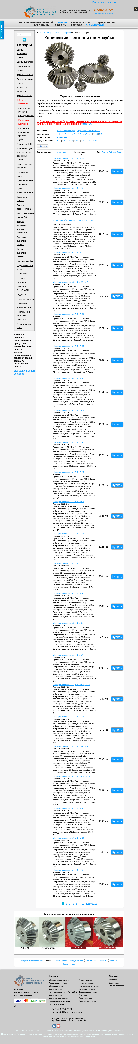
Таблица (112, 152)
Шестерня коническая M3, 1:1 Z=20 (68, 378)
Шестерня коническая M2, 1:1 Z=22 (68, 563)
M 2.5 (74, 134)
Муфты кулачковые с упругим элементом (23, 227)
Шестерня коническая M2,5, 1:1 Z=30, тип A (71, 685)
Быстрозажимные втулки (89, 986)
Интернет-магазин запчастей (36, 22)
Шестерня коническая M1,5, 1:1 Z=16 (68, 534)
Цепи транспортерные (25, 190)
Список (120, 152)
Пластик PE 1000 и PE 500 (24, 305)
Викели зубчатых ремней (21, 253)
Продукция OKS (24, 144)
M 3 (79, 134)
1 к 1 (59, 141)
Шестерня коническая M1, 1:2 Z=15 (68, 808)
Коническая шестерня (66, 131)
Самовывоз (114, 983)
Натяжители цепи (23, 174)
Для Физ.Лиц (41, 24)
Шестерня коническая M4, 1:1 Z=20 (68, 870)
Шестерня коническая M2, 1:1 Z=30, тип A (70, 282)
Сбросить (42, 146)
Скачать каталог (81, 22)
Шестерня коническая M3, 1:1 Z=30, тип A (70, 746)
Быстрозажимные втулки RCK (25, 215)
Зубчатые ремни (25, 74)
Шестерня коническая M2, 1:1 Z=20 (68, 188)
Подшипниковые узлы (25, 267)
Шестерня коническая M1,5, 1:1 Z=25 (68, 346)
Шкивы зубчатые (25, 62)
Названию (57, 152)
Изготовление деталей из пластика (23, 315)
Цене (64, 152)
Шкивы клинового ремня (22, 53)
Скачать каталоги (116, 986)
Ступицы (21, 278)
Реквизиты (59, 24)
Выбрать (63, 137)
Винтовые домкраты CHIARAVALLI (23, 286)
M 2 (69, 134)
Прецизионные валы (24, 326)
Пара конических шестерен (88, 131)
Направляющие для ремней (24, 166)
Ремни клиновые (25, 79)
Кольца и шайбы (25, 261)
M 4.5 (95, 134)
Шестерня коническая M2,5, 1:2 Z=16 (68, 502)
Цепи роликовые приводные (25, 182)
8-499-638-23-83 (63, 1009)
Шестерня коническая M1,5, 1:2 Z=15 (68, 472)
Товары (62, 22)
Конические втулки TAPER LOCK (63, 992)
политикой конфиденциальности (91, 1034)
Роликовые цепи (85, 980)
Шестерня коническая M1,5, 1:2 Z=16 (68, 410)
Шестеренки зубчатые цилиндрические (26, 112)
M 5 (100, 134)
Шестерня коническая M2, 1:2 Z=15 (68, 593)
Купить (117, 171)
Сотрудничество (105, 22)
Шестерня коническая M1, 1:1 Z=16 (68, 442)
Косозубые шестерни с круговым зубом (23, 134)
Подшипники (23, 274)
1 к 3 (83, 141)
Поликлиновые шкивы (24, 68)
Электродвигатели (25, 299)
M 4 (90, 134)
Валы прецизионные (87, 1001)
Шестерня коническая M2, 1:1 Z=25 (68, 623)
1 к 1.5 (65, 141)
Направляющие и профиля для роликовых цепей (24, 154)
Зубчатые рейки (24, 95)
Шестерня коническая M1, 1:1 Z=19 (68, 655)
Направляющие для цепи (59, 1001)
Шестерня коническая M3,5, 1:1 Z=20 (68, 838)
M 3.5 (85, 134)
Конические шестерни (24, 122)
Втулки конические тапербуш (22, 87)
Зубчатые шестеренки (22, 102)
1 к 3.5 (89, 141)
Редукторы (22, 295)
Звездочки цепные (22, 199)
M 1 (58, 134)
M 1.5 (63, 134)
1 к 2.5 (77, 141)
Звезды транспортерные (25, 207)
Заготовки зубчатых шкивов (21, 241)
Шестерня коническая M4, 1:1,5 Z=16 (68, 717)
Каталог (53, 976)
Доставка (76, 24)
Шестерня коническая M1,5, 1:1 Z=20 (68, 158)
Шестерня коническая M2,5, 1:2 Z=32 (68, 314)
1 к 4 (95, 141)
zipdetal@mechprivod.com (104, 13)
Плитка (105, 152)
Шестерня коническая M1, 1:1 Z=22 (68, 252)
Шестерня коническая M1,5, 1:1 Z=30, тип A (71, 776)
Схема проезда (95, 24)
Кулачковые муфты (87, 989)
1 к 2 (71, 141)
